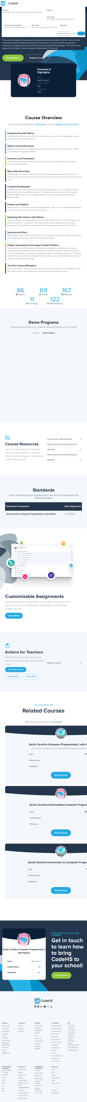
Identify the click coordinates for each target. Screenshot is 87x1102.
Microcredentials (73, 1047)
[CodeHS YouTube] (44, 1007)
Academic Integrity (38, 1047)
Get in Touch (61, 975)
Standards (54, 1045)
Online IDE (5, 1029)
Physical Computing (38, 1089)
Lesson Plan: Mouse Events (64, 439)
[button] (24, 11)
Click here (57, 722)
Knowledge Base (23, 1087)
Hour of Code (55, 1048)
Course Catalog (56, 1026)
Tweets (20, 1078)
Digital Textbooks (56, 1056)
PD (69, 1023)
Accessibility (55, 1093)
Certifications (6, 1040)
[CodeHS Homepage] (10, 3)
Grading (37, 1033)
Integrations (38, 1041)
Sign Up (81, 33)
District (20, 1026)
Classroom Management (39, 1029)
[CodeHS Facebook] (35, 1007)
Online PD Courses (71, 1027)
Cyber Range (6, 1053)
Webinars (21, 1090)
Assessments (39, 1079)
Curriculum (54, 1023)
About (53, 1070)
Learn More (14, 615)
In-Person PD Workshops (72, 1031)
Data (36, 1036)
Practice (53, 1050)
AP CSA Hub (55, 1059)
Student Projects (23, 1093)
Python (4, 1077)
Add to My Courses (15, 669)
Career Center (22, 1096)
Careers (53, 1075)
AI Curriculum (55, 1061)
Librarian (36, 333)
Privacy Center (55, 1078)
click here (40, 124)
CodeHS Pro (5, 1031)
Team (53, 1072)
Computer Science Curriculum (5, 1036)
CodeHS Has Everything (39, 1067)
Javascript (5, 1075)
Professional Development (6, 1044)
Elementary (54, 1037)
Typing (4, 1050)
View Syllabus (13, 58)
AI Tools (37, 1044)
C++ (3, 1086)
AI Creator (5, 1047)
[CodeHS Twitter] (48, 1007)
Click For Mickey (48, 333)
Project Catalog (56, 1029)
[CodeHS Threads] (51, 1007)
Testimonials (22, 1075)
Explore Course (37, 58)
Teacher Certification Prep (73, 1044)
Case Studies (22, 1070)
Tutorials (54, 1053)
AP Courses (55, 1034)
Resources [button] (64, 25)
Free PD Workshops (71, 1040)
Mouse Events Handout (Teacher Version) (64, 447)
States (20, 1072)
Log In (74, 33)
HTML (3, 1083)
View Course (60, 775)
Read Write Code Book (23, 1084)
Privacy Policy (55, 1083)
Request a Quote (64, 33)
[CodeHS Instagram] (38, 1007)
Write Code (38, 1038)
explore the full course (67, 124)
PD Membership (73, 1050)
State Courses (55, 1039)
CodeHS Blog (22, 1080)
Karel (3, 1091)
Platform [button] (50, 10)
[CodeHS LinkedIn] (41, 1007)
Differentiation (39, 1073)
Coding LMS (5, 1026)
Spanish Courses (56, 1042)
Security (53, 1090)
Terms (53, 1080)
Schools (20, 1029)
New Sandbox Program (7, 1071)
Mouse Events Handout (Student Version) (64, 457)
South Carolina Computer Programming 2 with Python (31, 514)
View (66, 514)
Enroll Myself (13, 676)
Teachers (21, 1031)
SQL (3, 1088)
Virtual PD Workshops (71, 1035)
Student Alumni (23, 1098)
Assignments (39, 1026)
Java (3, 1080)
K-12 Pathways (55, 1031)
